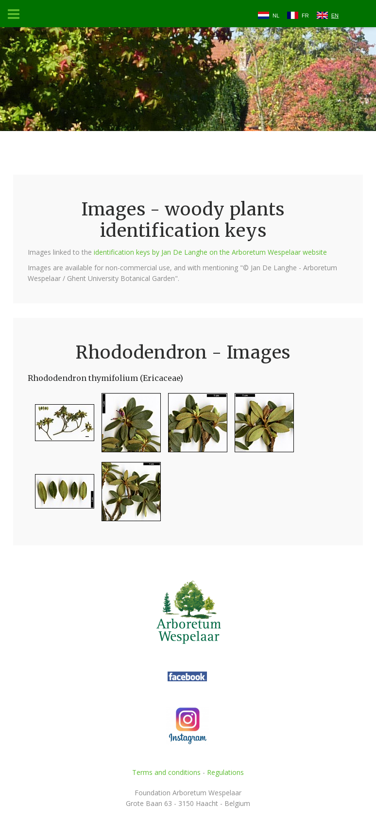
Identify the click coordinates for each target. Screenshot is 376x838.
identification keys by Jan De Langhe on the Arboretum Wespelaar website (210, 252)
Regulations (225, 772)
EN (335, 15)
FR (305, 15)
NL (276, 15)
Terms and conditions (166, 772)
